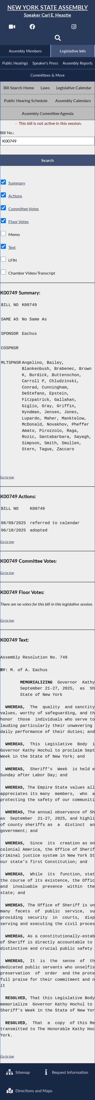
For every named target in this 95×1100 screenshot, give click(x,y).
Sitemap (18, 1072)
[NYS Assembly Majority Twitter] (53, 28)
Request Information (65, 1072)
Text (12, 248)
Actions (15, 196)
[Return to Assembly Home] (47, 11)
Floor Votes (18, 222)
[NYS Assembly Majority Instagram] (74, 28)
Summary (16, 183)
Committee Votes (23, 209)
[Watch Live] (11, 28)
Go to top (7, 478)
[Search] (58, 39)
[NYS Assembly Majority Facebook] (32, 28)
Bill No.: (7, 133)
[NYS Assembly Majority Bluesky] (37, 39)
